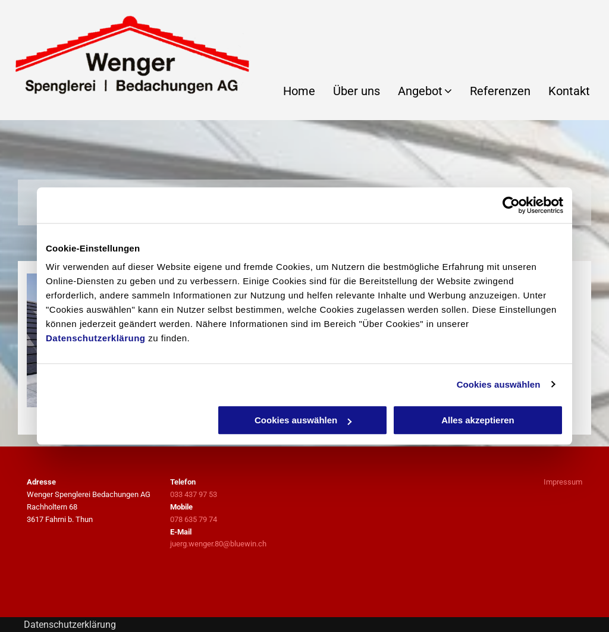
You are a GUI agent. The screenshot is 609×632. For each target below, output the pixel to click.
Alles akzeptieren (477, 420)
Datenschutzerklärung (96, 338)
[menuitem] (290, 91)
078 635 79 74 (193, 519)
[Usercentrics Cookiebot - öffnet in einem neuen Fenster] (511, 205)
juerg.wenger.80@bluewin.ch (218, 543)
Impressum (563, 481)
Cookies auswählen (499, 384)
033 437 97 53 (193, 494)
